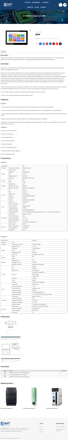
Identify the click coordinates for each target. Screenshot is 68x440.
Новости (41, 431)
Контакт (41, 429)
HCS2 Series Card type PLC (29, 408)
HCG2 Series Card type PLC (7, 408)
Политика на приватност (61, 426)
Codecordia (17, 438)
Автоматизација (44, 38)
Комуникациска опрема (53, 38)
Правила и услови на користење (60, 430)
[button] (30, 30)
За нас (41, 426)
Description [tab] (3, 51)
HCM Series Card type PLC (52, 408)
